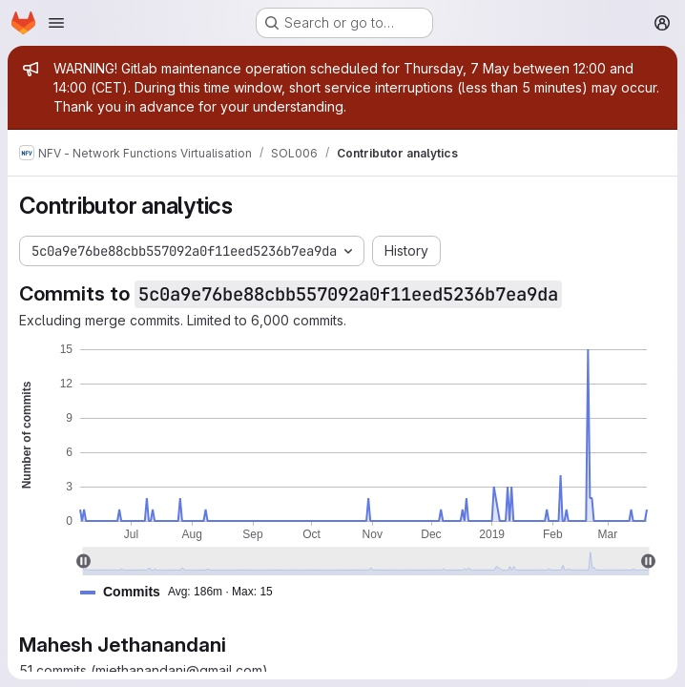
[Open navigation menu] (56, 23)
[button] (184, 592)
